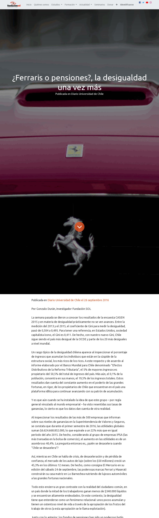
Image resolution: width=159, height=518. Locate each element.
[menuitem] (29, 5)
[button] (117, 5)
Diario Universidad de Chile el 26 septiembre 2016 (78, 300)
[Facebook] (140, 2)
